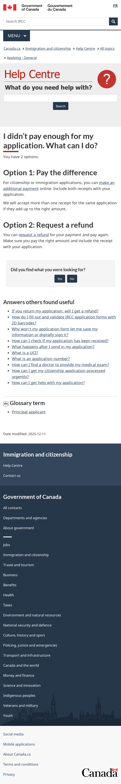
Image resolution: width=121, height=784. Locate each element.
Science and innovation (22, 685)
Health (8, 595)
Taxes (7, 605)
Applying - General (22, 57)
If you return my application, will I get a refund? (55, 311)
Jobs (6, 544)
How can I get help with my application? (48, 382)
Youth (8, 715)
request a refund (34, 234)
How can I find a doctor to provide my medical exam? (60, 364)
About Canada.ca (17, 754)
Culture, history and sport (24, 635)
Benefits (9, 585)
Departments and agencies (25, 518)
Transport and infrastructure (26, 655)
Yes (59, 279)
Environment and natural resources (32, 615)
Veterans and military (20, 705)
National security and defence (27, 625)
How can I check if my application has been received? (60, 340)
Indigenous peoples (19, 695)
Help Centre (85, 48)
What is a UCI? (25, 352)
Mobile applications (19, 744)
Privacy (9, 774)
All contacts (12, 507)
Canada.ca (12, 48)
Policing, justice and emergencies (30, 645)
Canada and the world (21, 665)
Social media (13, 734)
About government (18, 528)
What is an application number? (41, 358)
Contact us (12, 475)
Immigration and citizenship (48, 48)
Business (10, 575)
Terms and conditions (20, 764)
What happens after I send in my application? (53, 346)
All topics (107, 48)
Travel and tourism (18, 565)
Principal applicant (29, 411)
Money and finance (18, 675)
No (72, 279)
